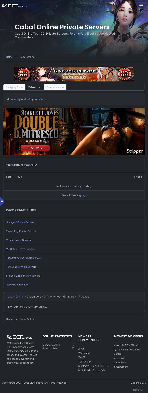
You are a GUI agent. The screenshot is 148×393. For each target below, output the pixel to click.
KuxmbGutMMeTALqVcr (127, 345)
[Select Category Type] (34, 87)
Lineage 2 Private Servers (20, 222)
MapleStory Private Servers (21, 231)
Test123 (82, 357)
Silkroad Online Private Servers (23, 275)
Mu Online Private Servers (20, 249)
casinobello (120, 362)
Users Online (15, 296)
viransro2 (119, 358)
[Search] (105, 87)
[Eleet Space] (14, 5)
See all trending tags (74, 195)
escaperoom (121, 366)
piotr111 (117, 353)
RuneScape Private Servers (21, 266)
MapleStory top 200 (17, 284)
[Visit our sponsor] (74, 74)
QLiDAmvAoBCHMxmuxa (127, 349)
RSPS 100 (138, 389)
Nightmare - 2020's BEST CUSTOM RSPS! (101, 365)
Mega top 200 (138, 382)
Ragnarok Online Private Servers (24, 257)
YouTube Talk (85, 361)
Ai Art (81, 348)
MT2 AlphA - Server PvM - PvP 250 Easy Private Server (108, 370)
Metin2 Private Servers (18, 240)
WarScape (84, 353)
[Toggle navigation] (141, 5)
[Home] (9, 56)
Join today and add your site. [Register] (25, 99)
